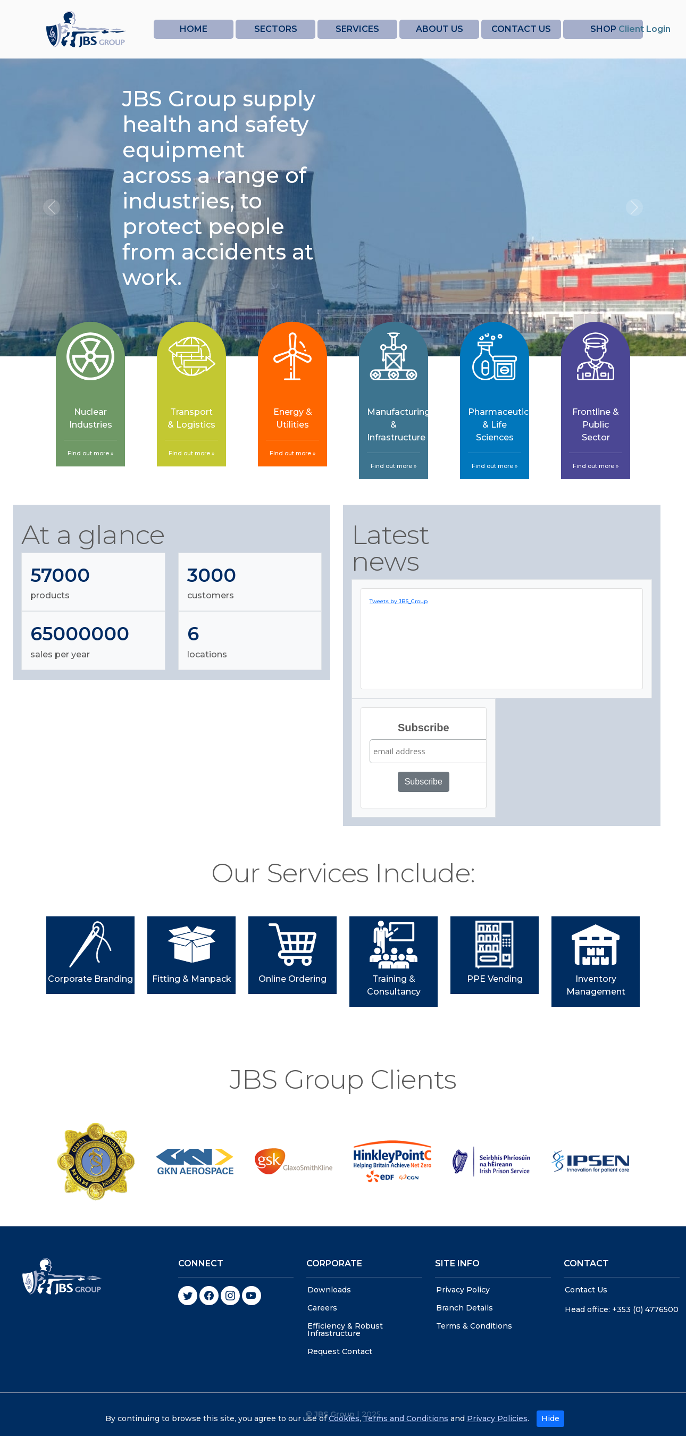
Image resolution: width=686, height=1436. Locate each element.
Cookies (344, 1426)
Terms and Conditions (405, 1426)
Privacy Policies (497, 1426)
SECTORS (275, 29)
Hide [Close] (550, 1426)
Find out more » (91, 453)
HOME (193, 29)
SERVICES (357, 29)
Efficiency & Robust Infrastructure (345, 1329)
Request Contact (339, 1351)
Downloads (329, 1289)
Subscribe (423, 727)
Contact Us (586, 1289)
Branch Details (464, 1308)
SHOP (603, 29)
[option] (96, 1161)
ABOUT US (439, 29)
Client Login (644, 29)
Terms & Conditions (474, 1326)
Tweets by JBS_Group (399, 601)
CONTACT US (521, 29)
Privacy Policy (463, 1289)
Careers (322, 1308)
